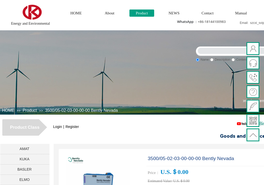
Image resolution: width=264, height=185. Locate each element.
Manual (241, 13)
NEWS (174, 13)
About (109, 13)
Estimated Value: (160, 181)
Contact (208, 13)
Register (72, 127)
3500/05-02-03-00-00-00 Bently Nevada (81, 110)
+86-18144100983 (212, 21)
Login (57, 127)
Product (142, 13)
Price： (154, 173)
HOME (76, 13)
